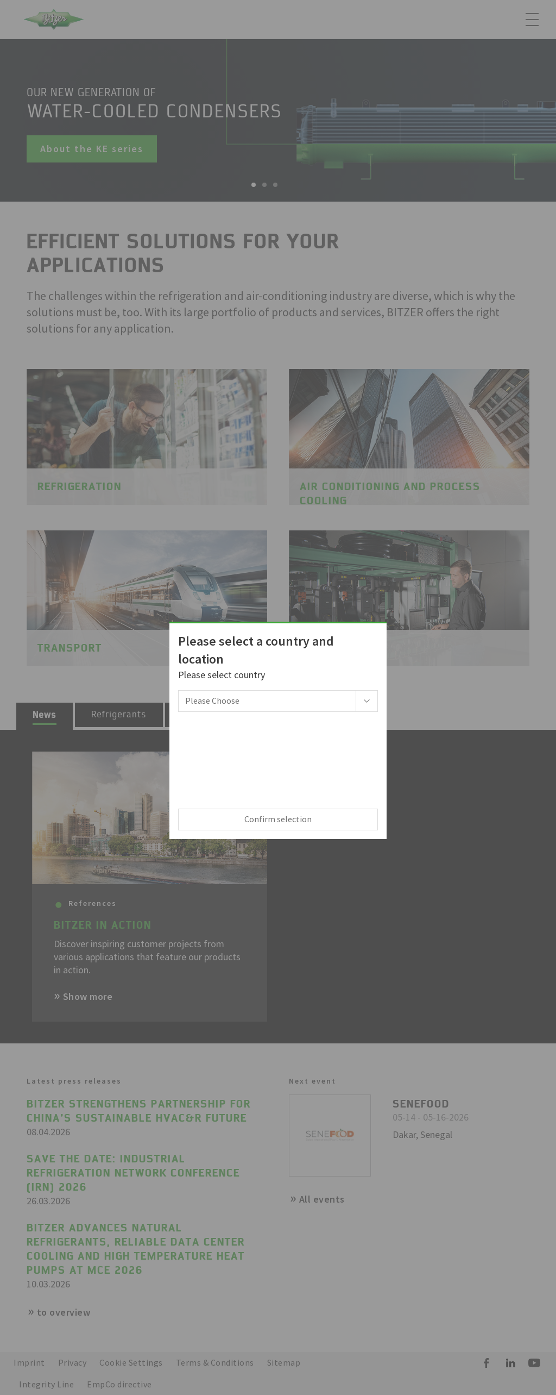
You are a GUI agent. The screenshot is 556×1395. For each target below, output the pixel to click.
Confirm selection (278, 819)
